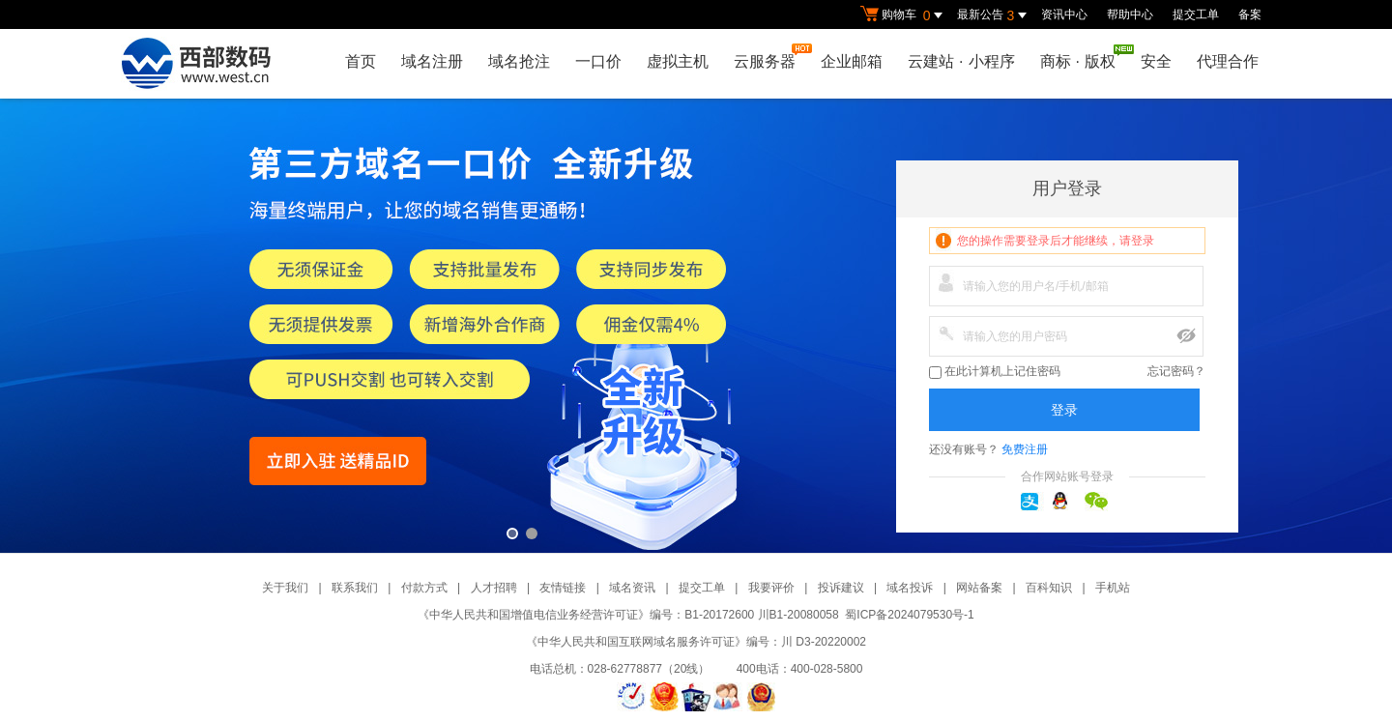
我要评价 (771, 587)
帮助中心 (1130, 14)
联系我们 (355, 587)
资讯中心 (1064, 14)
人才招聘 (494, 587)
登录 (1064, 410)
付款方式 (424, 587)
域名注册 (432, 61)
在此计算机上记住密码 (994, 371)
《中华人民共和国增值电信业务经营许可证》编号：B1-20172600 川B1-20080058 (628, 614)
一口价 (598, 61)
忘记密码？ (1176, 371)
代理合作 (1228, 61)
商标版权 (1082, 57)
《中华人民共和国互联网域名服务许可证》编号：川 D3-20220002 (696, 642)
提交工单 (1196, 14)
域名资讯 (632, 587)
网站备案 (979, 587)
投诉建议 (841, 587)
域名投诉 (909, 587)
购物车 (903, 15)
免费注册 (1024, 449)
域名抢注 (519, 61)
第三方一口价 (696, 326)
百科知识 (1049, 587)
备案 (1250, 14)
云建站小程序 (961, 61)
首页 (360, 61)
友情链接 (562, 587)
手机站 (1112, 587)
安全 (1156, 61)
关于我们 (285, 587)
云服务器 (769, 56)
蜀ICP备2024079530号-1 (909, 614)
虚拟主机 (678, 61)
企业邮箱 (852, 61)
